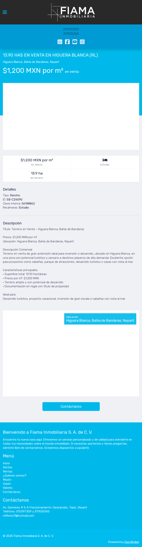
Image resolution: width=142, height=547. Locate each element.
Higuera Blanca (12, 62)
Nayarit (54, 62)
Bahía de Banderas (36, 62)
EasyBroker (131, 542)
